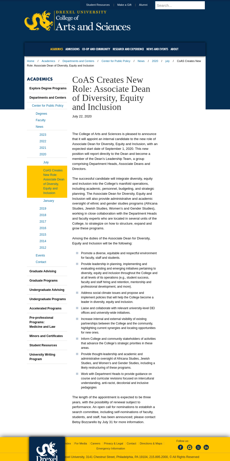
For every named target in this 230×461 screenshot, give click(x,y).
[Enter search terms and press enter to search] (182, 5)
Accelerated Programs (45, 308)
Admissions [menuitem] (72, 49)
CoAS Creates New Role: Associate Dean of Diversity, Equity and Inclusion (53, 182)
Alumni (148, 4)
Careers (95, 443)
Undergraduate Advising (46, 290)
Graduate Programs (43, 280)
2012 (43, 247)
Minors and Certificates (46, 336)
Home (30, 60)
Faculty (41, 120)
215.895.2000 (158, 457)
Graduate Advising (42, 271)
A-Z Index (65, 443)
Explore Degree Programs (47, 88)
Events (40, 255)
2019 (43, 208)
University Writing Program (42, 357)
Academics (48, 60)
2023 (43, 135)
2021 (43, 148)
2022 (43, 141)
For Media (80, 443)
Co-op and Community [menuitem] (96, 49)
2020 (155, 60)
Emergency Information (110, 448)
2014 (43, 241)
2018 (43, 215)
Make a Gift (129, 4)
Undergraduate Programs (47, 299)
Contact (41, 262)
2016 (43, 228)
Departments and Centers (78, 60)
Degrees (41, 113)
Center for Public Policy (116, 60)
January (48, 201)
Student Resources (103, 4)
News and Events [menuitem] (157, 49)
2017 (43, 221)
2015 (43, 234)
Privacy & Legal (113, 443)
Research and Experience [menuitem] (128, 49)
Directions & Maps (151, 443)
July (46, 162)
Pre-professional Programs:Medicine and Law (42, 322)
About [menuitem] (174, 49)
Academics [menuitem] (56, 49)
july (167, 60)
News (141, 60)
